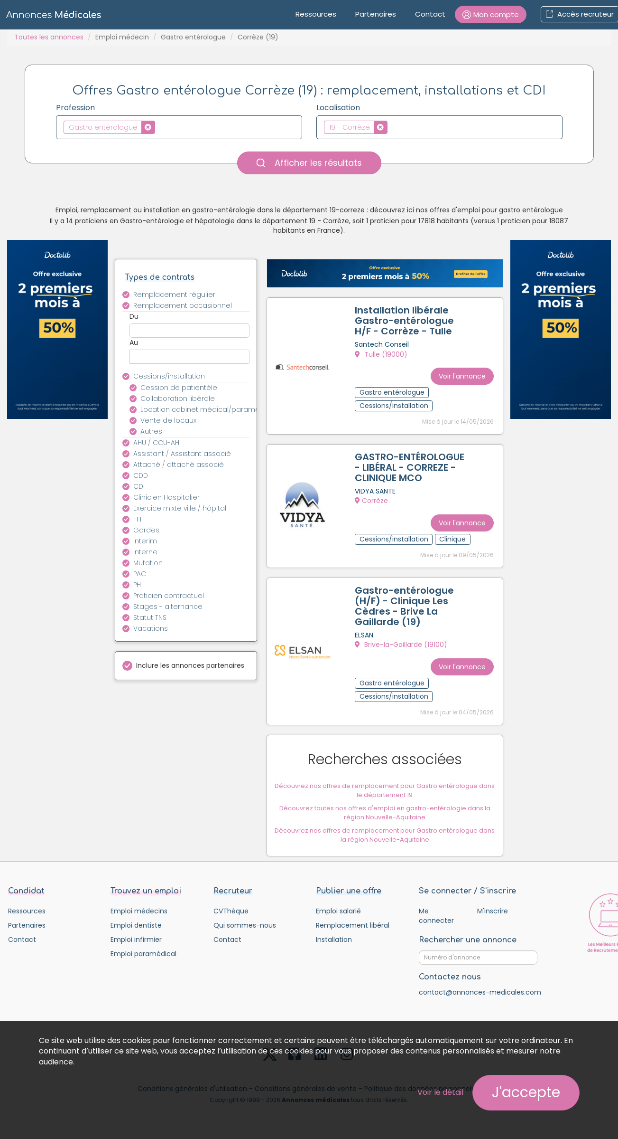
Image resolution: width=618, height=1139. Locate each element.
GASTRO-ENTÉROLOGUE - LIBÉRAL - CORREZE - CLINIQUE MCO (404, 472)
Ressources (315, 14)
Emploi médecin (122, 37)
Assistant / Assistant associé (182, 453)
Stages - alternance (168, 606)
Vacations (150, 628)
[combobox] (179, 127)
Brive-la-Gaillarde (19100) (403, 652)
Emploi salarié (338, 919)
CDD (140, 475)
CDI (139, 486)
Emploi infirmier (136, 947)
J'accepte (526, 1092)
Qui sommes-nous (244, 933)
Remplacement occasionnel (182, 305)
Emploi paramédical (143, 962)
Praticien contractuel (168, 595)
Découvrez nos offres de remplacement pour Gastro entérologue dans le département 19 (384, 796)
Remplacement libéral (352, 933)
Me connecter (436, 923)
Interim (145, 541)
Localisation (338, 108)
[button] (490, 14)
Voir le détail (440, 1092)
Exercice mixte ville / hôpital (179, 508)
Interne (145, 552)
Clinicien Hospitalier (166, 497)
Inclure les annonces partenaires (190, 665)
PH (137, 584)
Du (133, 316)
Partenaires (375, 14)
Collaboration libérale (177, 398)
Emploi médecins (139, 919)
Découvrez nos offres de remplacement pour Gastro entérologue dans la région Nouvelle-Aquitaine (384, 841)
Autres (151, 431)
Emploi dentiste (136, 933)
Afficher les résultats (309, 163)
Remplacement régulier (174, 294)
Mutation (148, 563)
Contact (430, 14)
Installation (334, 947)
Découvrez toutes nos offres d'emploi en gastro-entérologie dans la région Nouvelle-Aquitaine (384, 818)
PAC (139, 574)
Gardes (146, 530)
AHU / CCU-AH (156, 442)
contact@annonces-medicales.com (480, 1000)
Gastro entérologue (193, 37)
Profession (75, 108)
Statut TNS (149, 617)
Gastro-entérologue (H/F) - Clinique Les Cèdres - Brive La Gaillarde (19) (406, 614)
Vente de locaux (168, 420)
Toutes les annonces (48, 37)
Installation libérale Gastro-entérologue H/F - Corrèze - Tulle (406, 323)
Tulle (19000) (383, 356)
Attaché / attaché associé (178, 464)
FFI (137, 519)
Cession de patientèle (178, 387)
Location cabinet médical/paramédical (200, 409)
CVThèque (231, 919)
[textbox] (160, 127)
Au (133, 342)
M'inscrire (492, 919)
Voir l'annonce (459, 371)
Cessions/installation (169, 376)
